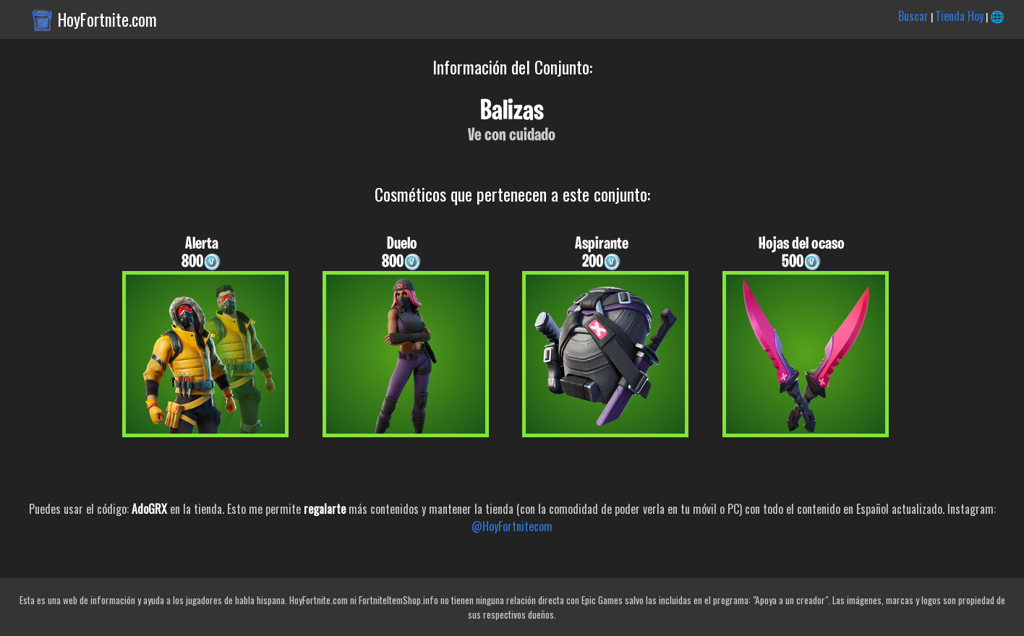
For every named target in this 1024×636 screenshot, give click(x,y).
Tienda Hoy (959, 16)
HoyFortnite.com (107, 19)
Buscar (913, 16)
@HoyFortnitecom (512, 526)
